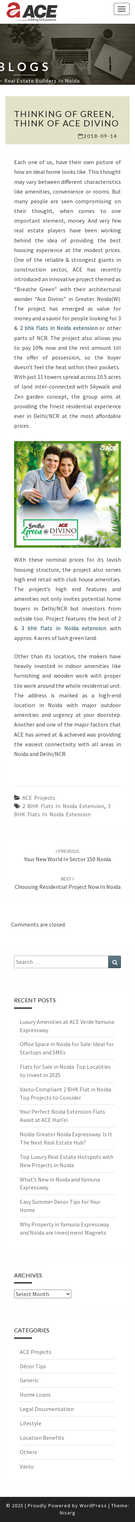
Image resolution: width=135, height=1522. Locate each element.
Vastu (26, 1466)
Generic (29, 1380)
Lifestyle (30, 1423)
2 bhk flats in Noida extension (59, 327)
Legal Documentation (47, 1408)
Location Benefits (42, 1437)
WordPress (93, 1505)
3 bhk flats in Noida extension (64, 628)
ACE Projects (38, 797)
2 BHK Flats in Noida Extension (63, 805)
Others (28, 1452)
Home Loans (35, 1394)
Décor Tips (33, 1366)
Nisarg (68, 1512)
